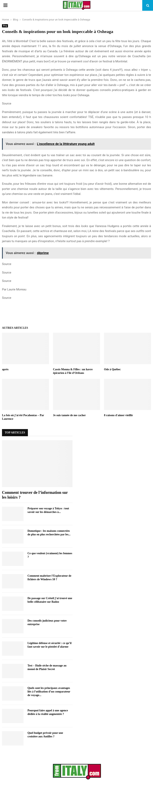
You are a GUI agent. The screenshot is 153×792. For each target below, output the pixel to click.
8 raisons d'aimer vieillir (118, 415)
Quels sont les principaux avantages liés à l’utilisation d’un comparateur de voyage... (48, 692)
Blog (5, 26)
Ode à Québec (112, 369)
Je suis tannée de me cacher (69, 415)
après (5, 369)
